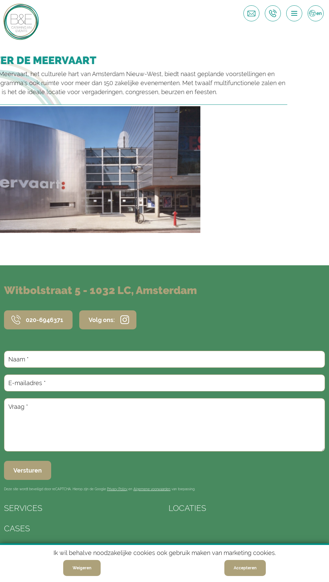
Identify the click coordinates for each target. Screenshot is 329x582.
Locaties (187, 508)
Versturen (27, 470)
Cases (17, 528)
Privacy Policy (117, 489)
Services (23, 508)
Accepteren (245, 570)
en (319, 13)
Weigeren (82, 570)
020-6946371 (44, 319)
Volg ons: (102, 319)
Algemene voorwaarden (152, 489)
